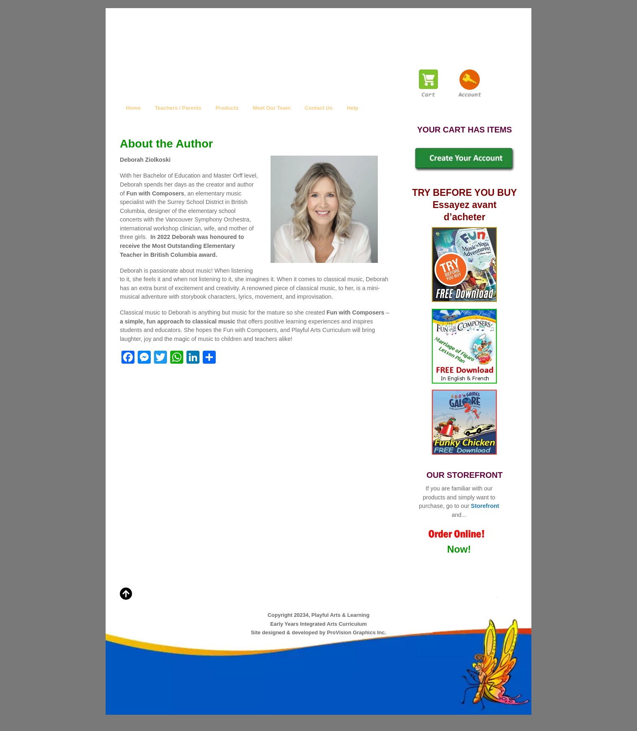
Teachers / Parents (178, 108)
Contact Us (319, 108)
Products (227, 108)
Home (133, 108)
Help (352, 108)
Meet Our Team (271, 108)
